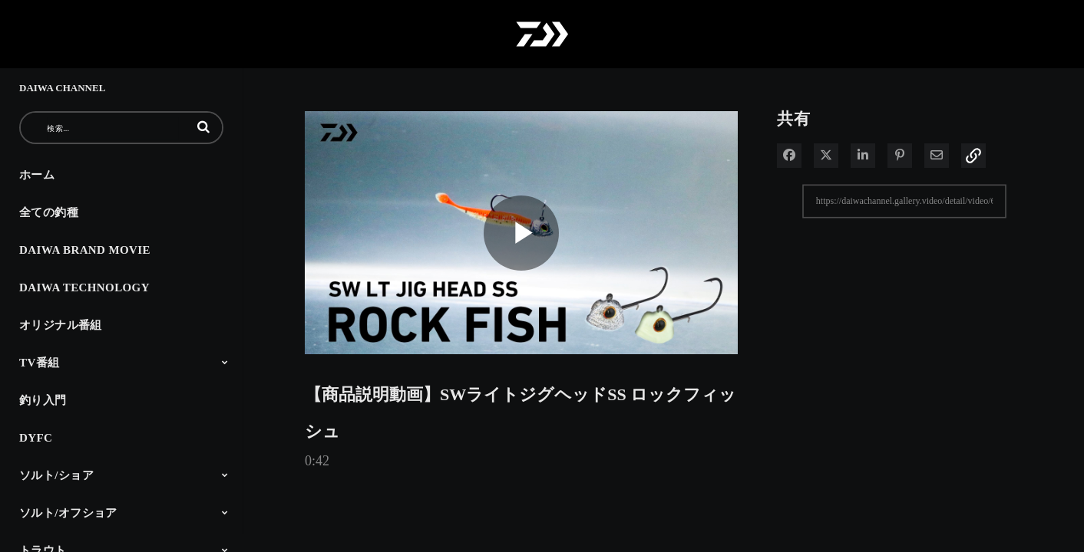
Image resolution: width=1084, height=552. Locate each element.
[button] (203, 126)
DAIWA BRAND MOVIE (84, 250)
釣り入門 (43, 400)
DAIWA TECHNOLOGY (84, 287)
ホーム (37, 175)
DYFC (35, 438)
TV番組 (39, 362)
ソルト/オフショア (68, 513)
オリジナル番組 (60, 325)
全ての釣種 (48, 212)
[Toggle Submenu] (224, 362)
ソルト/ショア (56, 475)
